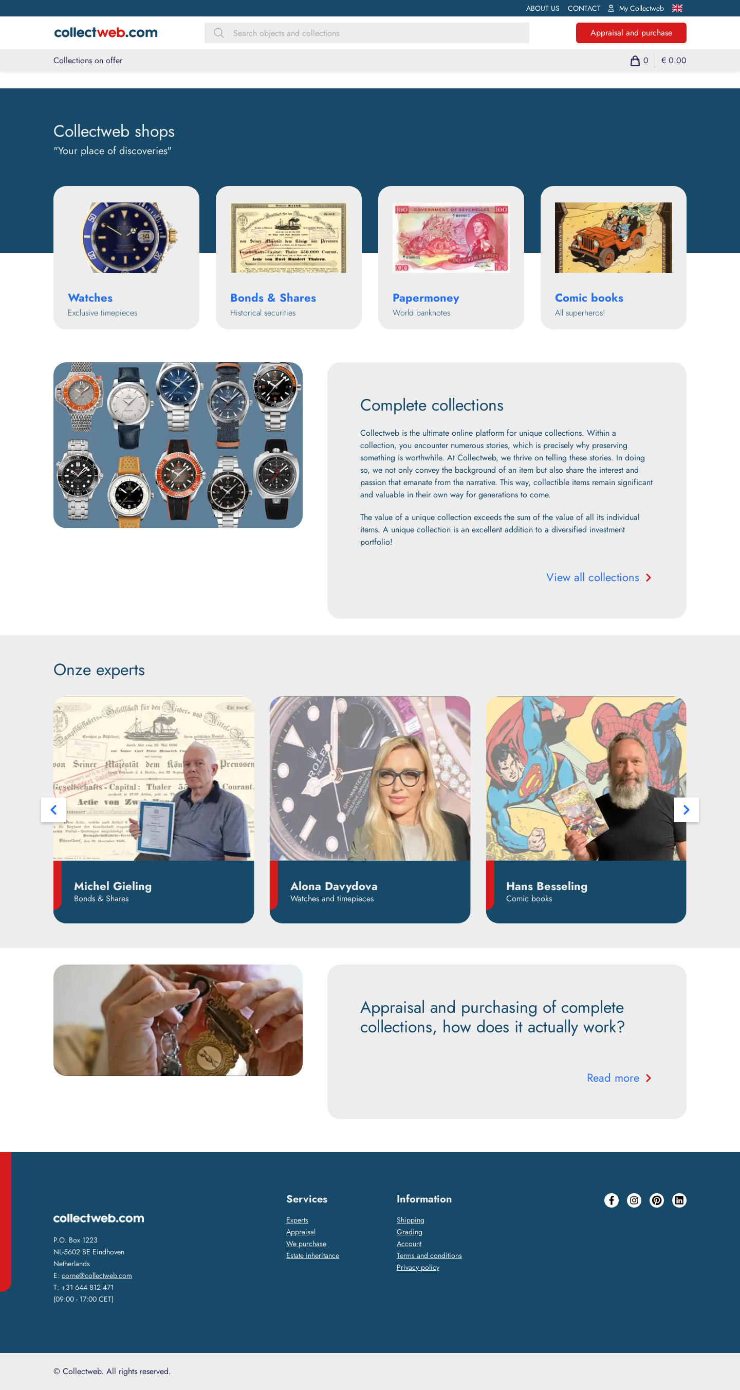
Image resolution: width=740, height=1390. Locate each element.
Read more (620, 1077)
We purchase (306, 1243)
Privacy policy (418, 1267)
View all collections (600, 577)
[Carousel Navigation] (370, 810)
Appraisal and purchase (631, 33)
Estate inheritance (312, 1255)
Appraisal (301, 1232)
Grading (409, 1232)
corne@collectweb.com (97, 1275)
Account (409, 1243)
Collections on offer (87, 60)
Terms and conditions (429, 1255)
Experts (297, 1220)
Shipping (410, 1220)
